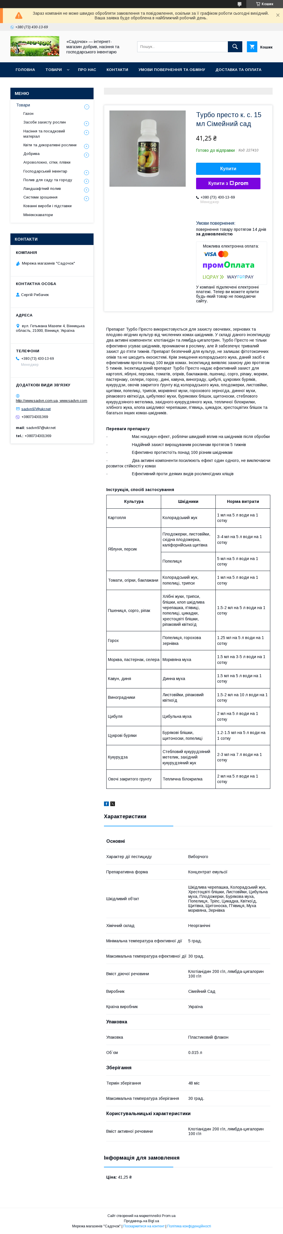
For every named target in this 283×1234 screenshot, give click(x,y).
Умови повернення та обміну (172, 70)
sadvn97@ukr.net (36, 409)
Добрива (31, 153)
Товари (53, 70)
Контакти (117, 70)
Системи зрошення (40, 197)
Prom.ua (169, 1216)
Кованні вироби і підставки (47, 206)
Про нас (87, 70)
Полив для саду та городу (47, 180)
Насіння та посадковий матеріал (44, 133)
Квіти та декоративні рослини (50, 145)
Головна (25, 70)
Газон (28, 113)
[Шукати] (235, 46)
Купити (228, 168)
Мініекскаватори (38, 215)
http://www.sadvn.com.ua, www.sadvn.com (51, 400)
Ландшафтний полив (42, 188)
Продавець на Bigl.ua (141, 1221)
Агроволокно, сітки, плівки (46, 162)
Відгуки (24, 85)
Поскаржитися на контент (144, 1226)
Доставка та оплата (238, 70)
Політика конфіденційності (189, 1226)
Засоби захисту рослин (44, 122)
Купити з (228, 183)
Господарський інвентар (45, 171)
